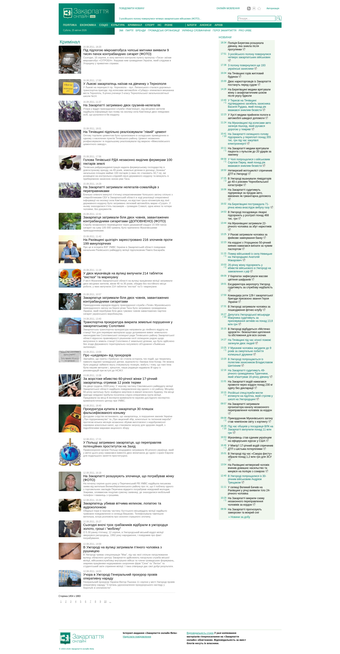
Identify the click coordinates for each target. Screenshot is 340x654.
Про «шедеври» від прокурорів (107, 355)
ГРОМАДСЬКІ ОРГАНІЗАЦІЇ (164, 30)
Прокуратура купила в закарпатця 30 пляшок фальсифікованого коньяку (118, 411)
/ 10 (224, 136)
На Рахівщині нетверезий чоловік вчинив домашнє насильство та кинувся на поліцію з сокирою (248, 468)
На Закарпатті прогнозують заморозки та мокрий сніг (245, 511)
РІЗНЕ (169, 25)
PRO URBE (245, 30)
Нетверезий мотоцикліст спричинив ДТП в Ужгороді (250, 172)
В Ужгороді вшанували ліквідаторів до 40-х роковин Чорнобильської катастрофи (249, 182)
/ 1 (225, 102)
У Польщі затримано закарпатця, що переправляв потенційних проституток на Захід (122, 444)
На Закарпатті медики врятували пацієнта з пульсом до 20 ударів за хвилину (249, 151)
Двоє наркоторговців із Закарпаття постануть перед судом (249, 83)
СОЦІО (103, 25)
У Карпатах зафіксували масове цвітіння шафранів (248, 278)
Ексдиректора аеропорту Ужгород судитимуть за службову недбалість (250, 287)
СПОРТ (150, 25)
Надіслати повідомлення (137, 636)
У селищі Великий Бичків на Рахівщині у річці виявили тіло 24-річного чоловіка (249, 490)
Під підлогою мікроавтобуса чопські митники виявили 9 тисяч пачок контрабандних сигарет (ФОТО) (126, 52)
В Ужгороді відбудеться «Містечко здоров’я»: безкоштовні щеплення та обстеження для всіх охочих (249, 332)
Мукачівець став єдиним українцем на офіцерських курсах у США (250, 439)
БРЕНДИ (141, 30)
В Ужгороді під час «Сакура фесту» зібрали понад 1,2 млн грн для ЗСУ (250, 456)
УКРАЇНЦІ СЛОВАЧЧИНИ (196, 30)
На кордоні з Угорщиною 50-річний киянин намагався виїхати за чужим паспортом (250, 246)
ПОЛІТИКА (70, 25)
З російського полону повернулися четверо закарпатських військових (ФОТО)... (160, 18)
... (110, 601)
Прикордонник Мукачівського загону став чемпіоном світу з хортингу (250, 420)
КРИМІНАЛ (135, 25)
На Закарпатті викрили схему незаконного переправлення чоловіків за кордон (246, 501)
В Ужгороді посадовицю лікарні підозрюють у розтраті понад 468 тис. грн (248, 215)
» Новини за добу (239, 517)
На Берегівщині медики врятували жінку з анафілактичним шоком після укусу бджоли (249, 92)
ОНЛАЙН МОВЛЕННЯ (228, 8)
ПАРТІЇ (129, 30)
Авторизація (273, 8)
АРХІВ (219, 25)
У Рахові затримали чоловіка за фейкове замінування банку (247, 236)
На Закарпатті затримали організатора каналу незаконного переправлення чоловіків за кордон (250, 408)
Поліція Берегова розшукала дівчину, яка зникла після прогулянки (246, 46)
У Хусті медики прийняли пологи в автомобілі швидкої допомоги (249, 116)
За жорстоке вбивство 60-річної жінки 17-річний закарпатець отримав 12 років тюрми (120, 380)
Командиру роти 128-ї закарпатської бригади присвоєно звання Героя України (250, 298)
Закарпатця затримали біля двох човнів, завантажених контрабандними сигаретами (126, 299)
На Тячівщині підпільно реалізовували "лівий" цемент (124, 132)
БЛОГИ (192, 25)
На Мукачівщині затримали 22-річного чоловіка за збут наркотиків (250, 226)
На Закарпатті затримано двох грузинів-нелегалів (121, 105)
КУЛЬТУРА (118, 25)
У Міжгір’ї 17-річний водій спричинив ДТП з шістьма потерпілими (250, 447)
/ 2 (225, 181)
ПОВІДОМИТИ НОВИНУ (131, 8)
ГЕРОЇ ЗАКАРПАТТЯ (225, 30)
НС (159, 25)
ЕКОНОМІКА (88, 25)
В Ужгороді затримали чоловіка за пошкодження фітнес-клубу (249, 308)
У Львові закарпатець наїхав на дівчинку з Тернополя (124, 83)
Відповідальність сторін (200, 633)
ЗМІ (121, 30)
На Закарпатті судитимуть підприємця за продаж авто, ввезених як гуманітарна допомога (249, 194)
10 (105, 601)
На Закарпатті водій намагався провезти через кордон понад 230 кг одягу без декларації (250, 385)
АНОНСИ (205, 25)
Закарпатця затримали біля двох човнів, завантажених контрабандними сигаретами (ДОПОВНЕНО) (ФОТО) (126, 219)
